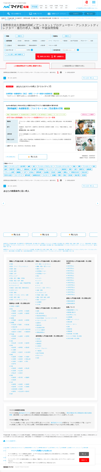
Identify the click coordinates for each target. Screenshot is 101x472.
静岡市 (14, 352)
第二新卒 (34, 169)
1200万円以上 (71, 287)
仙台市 (14, 315)
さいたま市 (21, 329)
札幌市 (17, 306)
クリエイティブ (14, 285)
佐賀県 (21, 384)
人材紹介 (39, 346)
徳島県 (14, 377)
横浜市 (14, 331)
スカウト (76, 13)
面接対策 (69, 329)
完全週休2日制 (40, 327)
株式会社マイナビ (24, 413)
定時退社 (41, 169)
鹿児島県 (14, 389)
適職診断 (69, 331)
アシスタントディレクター (63, 166)
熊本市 (27, 391)
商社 (38, 276)
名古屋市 (28, 352)
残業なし (66, 172)
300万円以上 (70, 266)
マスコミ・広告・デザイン (44, 288)
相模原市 (28, 331)
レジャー (39, 280)
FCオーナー (40, 355)
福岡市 (14, 391)
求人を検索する (16, 13)
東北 (46, 5)
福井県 (27, 343)
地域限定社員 (36, 175)
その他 (38, 304)
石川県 (21, 343)
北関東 (51, 5)
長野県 (27, 336)
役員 (38, 358)
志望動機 (69, 317)
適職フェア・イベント (73, 319)
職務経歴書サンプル (72, 310)
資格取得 (64, 169)
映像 (74, 166)
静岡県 (21, 347)
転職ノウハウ (37, 13)
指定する (20, 36)
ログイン (86, 5)
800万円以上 (70, 278)
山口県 (21, 370)
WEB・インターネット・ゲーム (18, 299)
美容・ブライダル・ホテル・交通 (19, 295)
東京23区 (28, 329)
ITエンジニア (13, 276)
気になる (90, 13)
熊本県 (14, 386)
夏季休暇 (38, 172)
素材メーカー (40, 269)
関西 (46, 7)
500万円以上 (70, 270)
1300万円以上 (71, 289)
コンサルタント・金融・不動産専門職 (20, 283)
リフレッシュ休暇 (9, 172)
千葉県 (19, 324)
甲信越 (34, 7)
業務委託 (39, 343)
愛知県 (27, 347)
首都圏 (56, 5)
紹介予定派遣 (40, 353)
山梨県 (21, 336)
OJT (25, 172)
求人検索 (6, 447)
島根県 (21, 368)
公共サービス (14, 290)
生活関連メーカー (41, 273)
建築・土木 (13, 273)
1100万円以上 (71, 285)
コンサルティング (41, 292)
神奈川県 (77, 175)
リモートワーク (18, 175)
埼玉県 (84, 175)
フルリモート (46, 175)
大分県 (21, 386)
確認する (84, 460)
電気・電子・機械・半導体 (17, 278)
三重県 (14, 350)
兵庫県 (14, 359)
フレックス (49, 169)
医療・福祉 (13, 269)
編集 (29, 166)
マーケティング (13, 166)
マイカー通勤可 (41, 330)
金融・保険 (40, 290)
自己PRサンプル (71, 314)
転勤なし (19, 169)
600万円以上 (70, 273)
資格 (68, 326)
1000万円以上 (71, 282)
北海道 (41, 5)
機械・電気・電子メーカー (44, 266)
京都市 (14, 361)
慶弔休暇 (27, 175)
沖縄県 (21, 389)
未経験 (59, 172)
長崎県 (27, 384)
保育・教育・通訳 (15, 297)
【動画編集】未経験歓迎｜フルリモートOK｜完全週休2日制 (34, 108)
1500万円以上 (71, 294)
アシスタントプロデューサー (45, 166)
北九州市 (21, 391)
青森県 (14, 311)
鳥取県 (14, 368)
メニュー (94, 5)
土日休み (31, 172)
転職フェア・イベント (59, 13)
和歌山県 (28, 359)
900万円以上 (70, 280)
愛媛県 (27, 377)
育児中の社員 (7, 175)
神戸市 (14, 364)
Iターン (57, 169)
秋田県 (14, 313)
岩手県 (21, 311)
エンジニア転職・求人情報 (74, 336)
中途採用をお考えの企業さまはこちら (87, 8)
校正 (34, 166)
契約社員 (39, 341)
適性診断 (69, 322)
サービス (39, 278)
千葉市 (14, 329)
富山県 (14, 343)
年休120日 (84, 172)
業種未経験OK (71, 303)
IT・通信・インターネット (44, 264)
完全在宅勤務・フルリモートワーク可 (47, 318)
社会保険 (46, 172)
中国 (51, 7)
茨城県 (14, 320)
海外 (66, 7)
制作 (94, 166)
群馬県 (27, 320)
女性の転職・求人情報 (73, 338)
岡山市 (14, 373)
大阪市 (21, 361)
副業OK (39, 323)
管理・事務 (13, 292)
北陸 (66, 5)
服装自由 (26, 169)
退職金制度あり (41, 332)
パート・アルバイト (42, 348)
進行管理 (22, 166)
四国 (56, 7)
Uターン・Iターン (72, 324)
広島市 (21, 373)
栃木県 (21, 320)
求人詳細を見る (11, 156)
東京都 (70, 175)
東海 (41, 7)
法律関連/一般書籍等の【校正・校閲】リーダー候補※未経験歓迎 (29, 94)
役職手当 (81, 169)
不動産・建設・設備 (42, 295)
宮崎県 (27, 386)
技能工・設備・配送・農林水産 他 (19, 288)
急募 (5, 169)
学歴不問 (11, 169)
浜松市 (21, 352)
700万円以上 (70, 275)
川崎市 (19, 331)
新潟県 (14, 336)
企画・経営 (13, 271)
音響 (79, 166)
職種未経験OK (71, 301)
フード (38, 285)
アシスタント (86, 166)
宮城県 (27, 311)
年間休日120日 (75, 172)
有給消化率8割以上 (42, 315)
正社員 (53, 172)
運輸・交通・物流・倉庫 (43, 297)
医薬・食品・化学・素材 (16, 280)
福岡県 (14, 384)
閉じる (84, 454)
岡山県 (27, 368)
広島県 (14, 370)
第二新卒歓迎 (40, 313)
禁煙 (70, 169)
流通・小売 (40, 283)
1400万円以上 (71, 292)
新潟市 (14, 338)
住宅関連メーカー (41, 271)
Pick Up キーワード (17, 447)
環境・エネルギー (41, 299)
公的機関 (39, 302)
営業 (5, 166)
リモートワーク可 (41, 320)
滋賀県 (14, 356)
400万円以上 (70, 268)
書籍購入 (19, 172)
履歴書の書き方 (71, 312)
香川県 (21, 377)
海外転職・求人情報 (72, 333)
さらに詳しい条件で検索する (15, 54)
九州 (61, 7)
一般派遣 (39, 350)
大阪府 (27, 356)
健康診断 (89, 169)
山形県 (21, 313)
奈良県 (21, 359)
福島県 (27, 313)
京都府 (21, 356)
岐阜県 (14, 347)
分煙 (75, 169)
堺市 (27, 361)
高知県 (14, 380)
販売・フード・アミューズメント (19, 266)
